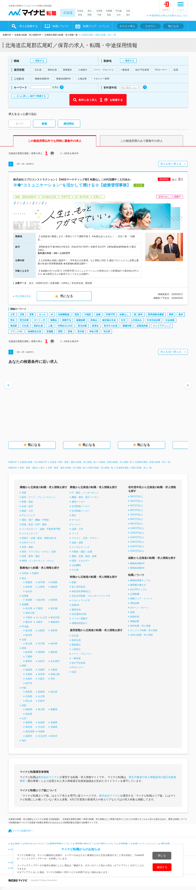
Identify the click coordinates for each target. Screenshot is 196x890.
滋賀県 (28, 669)
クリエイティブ (30, 533)
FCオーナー (78, 667)
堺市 (53, 678)
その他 (75, 569)
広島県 (28, 696)
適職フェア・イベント (141, 598)
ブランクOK (16, 331)
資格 (132, 612)
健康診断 (80, 320)
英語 (77, 314)
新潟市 (28, 635)
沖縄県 (41, 731)
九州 (118, 15)
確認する (162, 867)
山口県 (41, 696)
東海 (80, 15)
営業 (31, 314)
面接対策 (134, 616)
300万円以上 (136, 496)
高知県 (28, 714)
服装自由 (76, 609)
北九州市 (42, 736)
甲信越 (118, 11)
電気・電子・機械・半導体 (35, 520)
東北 (90, 11)
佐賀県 (41, 722)
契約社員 (38, 326)
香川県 (41, 709)
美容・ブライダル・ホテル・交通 (39, 551)
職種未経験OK (137, 563)
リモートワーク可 (81, 600)
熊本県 (28, 727)
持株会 (93, 320)
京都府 (41, 669)
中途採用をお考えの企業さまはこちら (168, 15)
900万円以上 (136, 523)
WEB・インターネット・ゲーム (38, 560)
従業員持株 (142, 326)
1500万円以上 (137, 551)
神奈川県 (93, 331)
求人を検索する (28, 26)
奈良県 (41, 674)
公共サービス (28, 542)
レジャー (76, 524)
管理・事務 (27, 547)
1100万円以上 (137, 532)
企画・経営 (27, 506)
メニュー (180, 10)
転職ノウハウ (60, 26)
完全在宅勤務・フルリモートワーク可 (91, 596)
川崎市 (39, 622)
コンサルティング (81, 547)
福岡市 (28, 736)
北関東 (99, 11)
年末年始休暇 (153, 320)
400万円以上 (136, 501)
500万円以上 (136, 505)
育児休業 (24, 320)
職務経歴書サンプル (140, 580)
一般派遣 (76, 658)
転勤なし (124, 314)
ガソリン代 (39, 320)
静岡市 (28, 661)
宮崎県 (54, 727)
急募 (98, 314)
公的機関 (76, 565)
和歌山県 (55, 674)
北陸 (128, 11)
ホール (42, 314)
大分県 (41, 727)
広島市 (41, 701)
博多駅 (13, 326)
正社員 (25, 326)
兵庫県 (28, 674)
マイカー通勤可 (80, 618)
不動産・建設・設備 (82, 551)
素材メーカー (78, 501)
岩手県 (41, 582)
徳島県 (28, 709)
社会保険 (169, 320)
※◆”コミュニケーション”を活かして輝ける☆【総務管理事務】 (72, 185)
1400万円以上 (137, 546)
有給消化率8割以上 (81, 591)
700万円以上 (136, 514)
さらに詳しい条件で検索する (31, 96)
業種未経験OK (137, 568)
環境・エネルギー (81, 560)
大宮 (12, 314)
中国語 (87, 314)
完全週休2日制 (79, 614)
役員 (74, 672)
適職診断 (134, 621)
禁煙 (171, 314)
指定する (39, 60)
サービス (76, 520)
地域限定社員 (34, 331)
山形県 (41, 587)
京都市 (28, 678)
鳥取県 (28, 691)
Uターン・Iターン (139, 607)
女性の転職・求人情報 (141, 635)
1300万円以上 (137, 542)
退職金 (53, 320)
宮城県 (54, 582)
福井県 (54, 643)
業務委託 (76, 644)
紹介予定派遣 (78, 663)
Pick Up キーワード (35, 843)
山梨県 (41, 630)
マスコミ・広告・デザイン (85, 538)
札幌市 (35, 573)
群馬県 (54, 600)
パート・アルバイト (82, 653)
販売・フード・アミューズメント (39, 497)
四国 (109, 15)
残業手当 (66, 320)
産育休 (95, 326)
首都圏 (109, 11)
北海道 (68, 13)
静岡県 (41, 652)
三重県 (28, 656)
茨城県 (28, 600)
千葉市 (28, 617)
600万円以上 (136, 510)
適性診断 (134, 603)
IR (52, 314)
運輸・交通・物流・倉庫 (84, 556)
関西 (90, 15)
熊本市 (54, 736)
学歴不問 (110, 314)
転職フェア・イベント (96, 26)
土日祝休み (136, 320)
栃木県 (41, 600)
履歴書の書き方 (138, 585)
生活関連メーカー (81, 510)
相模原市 (55, 622)
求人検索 (14, 843)
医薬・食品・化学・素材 (34, 524)
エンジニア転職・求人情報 (143, 630)
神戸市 (28, 683)
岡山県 (54, 691)
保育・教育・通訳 (31, 556)
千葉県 (39, 608)
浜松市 (41, 661)
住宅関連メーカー (81, 506)
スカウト (150, 26)
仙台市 (28, 591)
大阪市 (41, 678)
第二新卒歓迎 (78, 587)
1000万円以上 (137, 528)
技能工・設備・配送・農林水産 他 (39, 538)
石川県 (41, 643)
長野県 (54, 630)
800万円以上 (136, 519)
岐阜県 (28, 652)
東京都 (80, 331)
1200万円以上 (137, 537)
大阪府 (54, 669)
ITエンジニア (28, 515)
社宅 (123, 320)
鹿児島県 (30, 731)
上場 (50, 326)
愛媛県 (54, 709)
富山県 (28, 643)
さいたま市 (41, 617)
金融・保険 (77, 542)
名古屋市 (55, 661)
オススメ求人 (127, 26)
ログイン (166, 10)
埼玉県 (106, 331)
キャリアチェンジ (162, 326)
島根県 (41, 691)
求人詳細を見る (23, 296)
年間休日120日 (65, 326)
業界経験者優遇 (156, 314)
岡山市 (28, 701)
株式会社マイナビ (48, 777)
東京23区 (55, 617)
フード (75, 533)
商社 (74, 515)
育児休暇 (82, 326)
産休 (180, 314)
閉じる (162, 855)
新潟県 (28, 630)
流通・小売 (77, 529)
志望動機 (134, 594)
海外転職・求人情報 (140, 625)
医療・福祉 (27, 501)
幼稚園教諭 (63, 314)
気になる (173, 26)
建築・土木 (27, 510)
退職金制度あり (80, 623)
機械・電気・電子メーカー (85, 497)
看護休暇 (126, 326)
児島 (22, 314)
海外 (128, 15)
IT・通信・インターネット (85, 492)
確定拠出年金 (109, 320)
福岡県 (28, 722)
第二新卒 (138, 314)
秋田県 (28, 587)
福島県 (54, 587)
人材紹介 (76, 649)
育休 (12, 320)
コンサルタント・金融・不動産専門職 (41, 529)
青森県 (28, 582)
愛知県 (54, 652)
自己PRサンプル (138, 589)
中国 (99, 15)
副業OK (75, 605)
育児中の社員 (110, 326)
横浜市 (28, 622)
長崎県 (54, 722)
